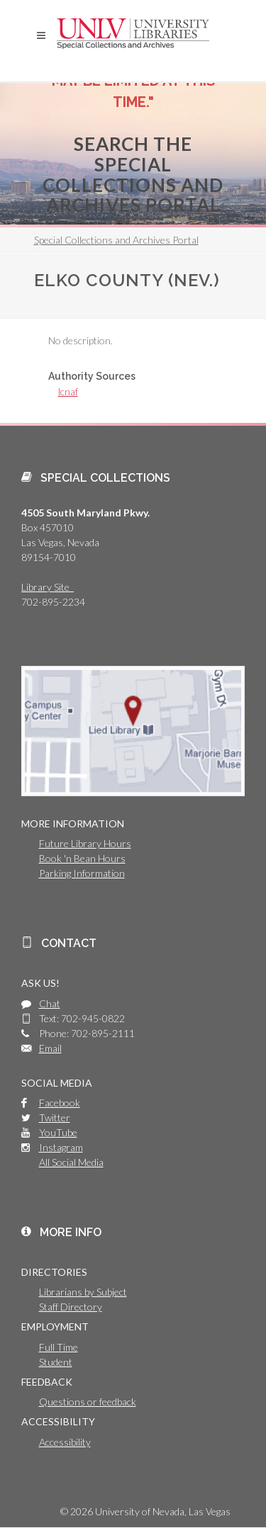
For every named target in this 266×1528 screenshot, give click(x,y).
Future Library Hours (85, 843)
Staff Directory (70, 1307)
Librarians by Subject (83, 1292)
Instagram (61, 1147)
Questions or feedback (87, 1402)
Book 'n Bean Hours (82, 858)
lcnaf (68, 391)
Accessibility (65, 1442)
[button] (41, 35)
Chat (49, 1003)
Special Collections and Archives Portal (116, 240)
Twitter (54, 1117)
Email (50, 1048)
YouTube (58, 1132)
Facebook (59, 1103)
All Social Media (71, 1162)
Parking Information (82, 873)
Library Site (47, 587)
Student (55, 1362)
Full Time (58, 1347)
